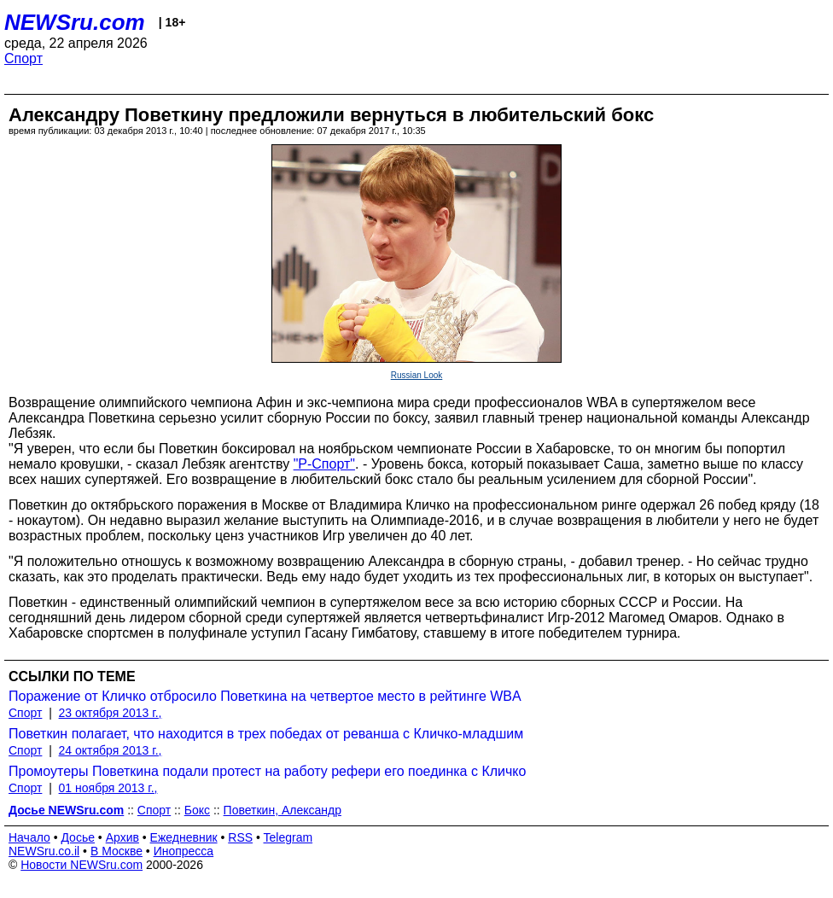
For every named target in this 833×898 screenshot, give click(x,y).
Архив (122, 837)
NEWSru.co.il (44, 851)
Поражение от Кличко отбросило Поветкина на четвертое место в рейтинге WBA (265, 696)
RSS (240, 837)
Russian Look (417, 375)
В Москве (116, 851)
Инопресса (184, 851)
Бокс (197, 810)
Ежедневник (184, 837)
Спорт (23, 58)
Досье (78, 837)
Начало (29, 837)
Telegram (288, 837)
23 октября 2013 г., (110, 713)
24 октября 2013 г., (110, 750)
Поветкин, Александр (282, 810)
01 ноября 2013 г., (108, 788)
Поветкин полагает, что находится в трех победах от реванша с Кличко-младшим (266, 733)
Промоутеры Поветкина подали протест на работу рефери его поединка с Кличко (267, 771)
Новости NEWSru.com (81, 865)
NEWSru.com (74, 22)
